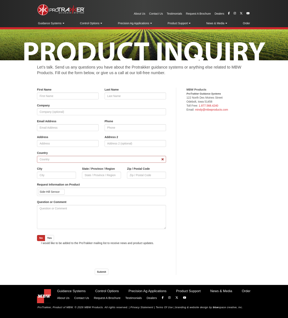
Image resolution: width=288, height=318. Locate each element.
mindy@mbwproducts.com (211, 109)
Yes (49, 237)
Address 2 (111, 137)
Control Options (89, 23)
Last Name (112, 89)
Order (246, 291)
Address (42, 137)
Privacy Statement (141, 307)
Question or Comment (51, 202)
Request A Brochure (198, 13)
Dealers (219, 13)
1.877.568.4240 (208, 105)
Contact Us (156, 13)
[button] (63, 23)
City (39, 168)
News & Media (215, 23)
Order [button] (246, 23)
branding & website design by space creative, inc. (209, 307)
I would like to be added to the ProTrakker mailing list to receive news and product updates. (97, 243)
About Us (139, 13)
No (41, 237)
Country (42, 152)
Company (43, 105)
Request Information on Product (58, 184)
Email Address (46, 121)
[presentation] (67, 257)
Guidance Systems (50, 23)
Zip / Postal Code (138, 168)
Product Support (178, 23)
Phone (109, 121)
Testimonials (174, 13)
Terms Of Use (164, 307)
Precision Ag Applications (133, 23)
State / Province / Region (98, 168)
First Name (44, 89)
